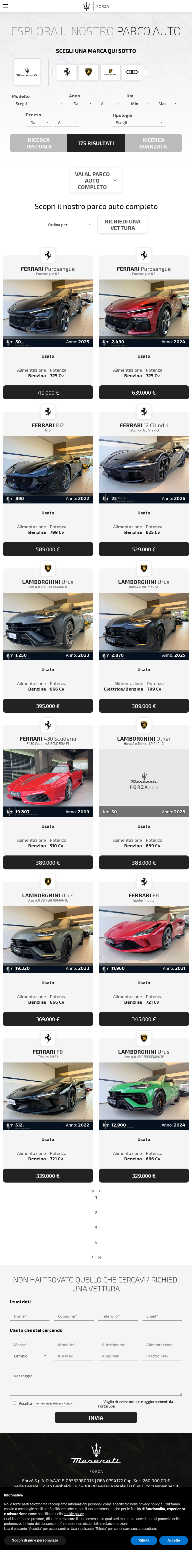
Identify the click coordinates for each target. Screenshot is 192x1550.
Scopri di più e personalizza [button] (35, 1540)
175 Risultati (96, 143)
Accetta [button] (173, 1540)
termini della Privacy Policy (54, 1403)
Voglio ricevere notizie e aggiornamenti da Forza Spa (135, 1403)
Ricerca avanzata (153, 143)
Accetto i (43, 1404)
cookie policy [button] (74, 1514)
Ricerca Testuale (39, 143)
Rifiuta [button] (144, 1540)
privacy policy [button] (149, 1504)
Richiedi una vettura (122, 224)
